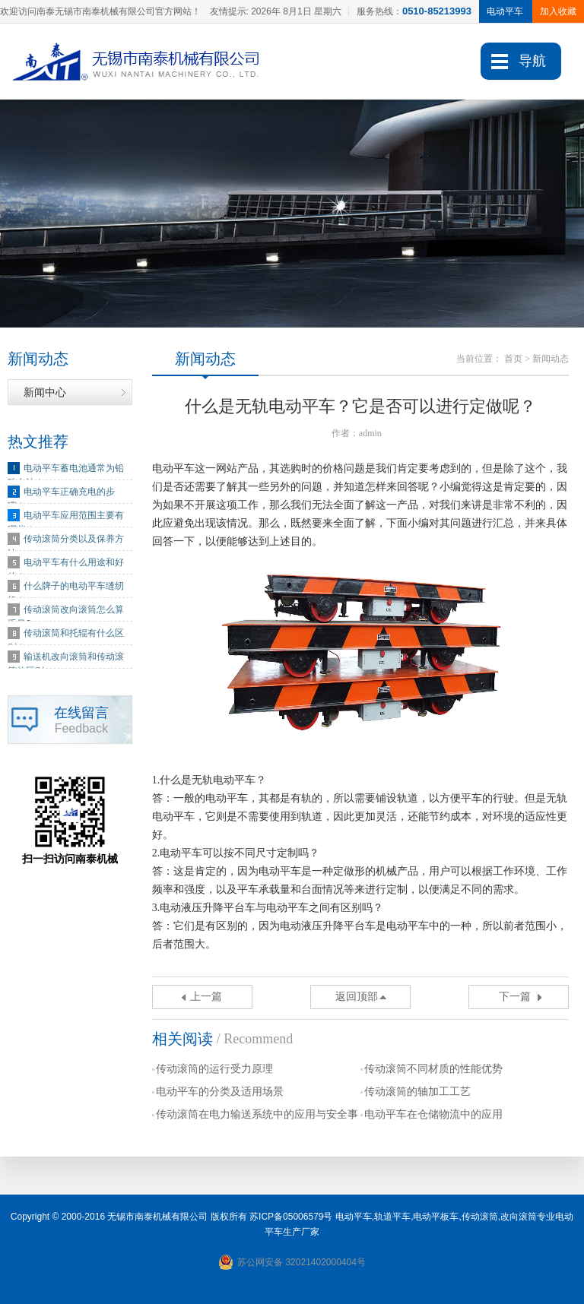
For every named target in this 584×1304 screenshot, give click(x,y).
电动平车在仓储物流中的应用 (433, 1114)
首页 (513, 358)
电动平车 (353, 1216)
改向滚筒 (518, 1216)
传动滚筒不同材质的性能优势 (433, 1069)
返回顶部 (356, 996)
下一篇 (515, 996)
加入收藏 (558, 11)
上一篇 (206, 996)
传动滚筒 (480, 1216)
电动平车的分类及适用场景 (220, 1091)
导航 (532, 60)
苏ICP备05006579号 (290, 1216)
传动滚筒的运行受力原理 (214, 1069)
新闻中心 (45, 392)
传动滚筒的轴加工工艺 (417, 1091)
